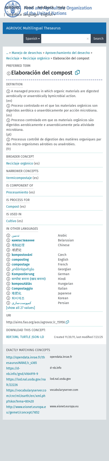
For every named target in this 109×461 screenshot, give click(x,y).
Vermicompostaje (19, 178)
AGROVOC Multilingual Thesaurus (33, 28)
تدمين (15, 235)
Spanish (31, 39)
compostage (21, 264)
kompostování (22, 255)
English (47, 14)
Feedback (46, 7)
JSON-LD (38, 337)
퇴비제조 (18, 298)
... (7, 53)
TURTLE (25, 337)
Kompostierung (23, 274)
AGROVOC (12, 7)
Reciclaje (12, 58)
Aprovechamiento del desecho (67, 53)
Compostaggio (22, 289)
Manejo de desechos (27, 53)
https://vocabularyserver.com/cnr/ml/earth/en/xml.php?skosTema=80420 (26, 395)
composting (20, 260)
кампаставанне (23, 240)
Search (98, 39)
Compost (12, 207)
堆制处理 (18, 245)
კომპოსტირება (23, 269)
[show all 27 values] (20, 308)
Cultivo (11, 221)
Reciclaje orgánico (36, 58)
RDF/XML (12, 337)
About (29, 7)
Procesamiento (17, 192)
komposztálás (22, 284)
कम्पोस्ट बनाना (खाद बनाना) (29, 279)
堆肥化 (16, 293)
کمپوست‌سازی (21, 303)
